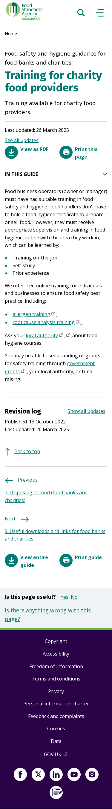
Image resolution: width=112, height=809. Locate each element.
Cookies (56, 728)
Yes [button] (64, 597)
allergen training (35, 315)
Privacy (56, 691)
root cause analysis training (47, 323)
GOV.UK (56, 755)
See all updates (22, 140)
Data (56, 741)
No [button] (74, 597)
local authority (45, 336)
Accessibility (56, 653)
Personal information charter (56, 703)
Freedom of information (56, 666)
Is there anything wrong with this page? (48, 615)
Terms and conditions (56, 678)
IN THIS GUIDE (56, 174)
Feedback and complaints (56, 716)
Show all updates (86, 411)
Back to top (27, 451)
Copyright (56, 641)
